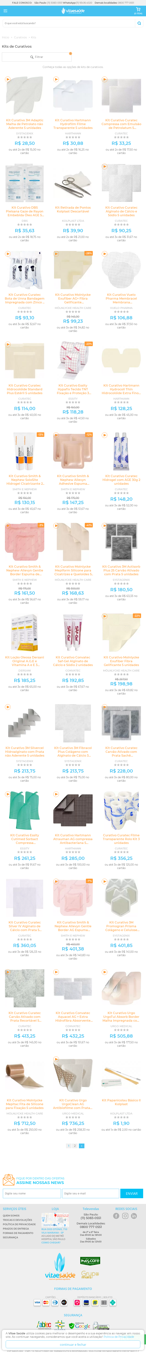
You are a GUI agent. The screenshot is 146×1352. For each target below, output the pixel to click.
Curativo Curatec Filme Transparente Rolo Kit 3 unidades (121, 839)
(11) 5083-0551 (54, 2)
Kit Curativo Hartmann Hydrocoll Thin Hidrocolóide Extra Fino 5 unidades (121, 391)
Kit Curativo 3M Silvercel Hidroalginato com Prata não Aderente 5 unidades (24, 751)
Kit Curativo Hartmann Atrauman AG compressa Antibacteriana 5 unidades (73, 840)
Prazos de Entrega (16, 1228)
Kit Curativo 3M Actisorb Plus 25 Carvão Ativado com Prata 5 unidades (121, 570)
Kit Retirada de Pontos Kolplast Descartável (73, 209)
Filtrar (51, 55)
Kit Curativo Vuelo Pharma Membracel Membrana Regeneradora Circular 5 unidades (121, 302)
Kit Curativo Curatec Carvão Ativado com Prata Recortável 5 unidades (25, 1018)
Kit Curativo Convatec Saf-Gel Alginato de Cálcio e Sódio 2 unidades (73, 661)
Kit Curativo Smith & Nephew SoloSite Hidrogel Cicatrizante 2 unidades (24, 481)
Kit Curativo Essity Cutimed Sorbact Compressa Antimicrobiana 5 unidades (24, 842)
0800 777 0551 (126, 2)
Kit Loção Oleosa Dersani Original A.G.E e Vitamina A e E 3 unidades (24, 663)
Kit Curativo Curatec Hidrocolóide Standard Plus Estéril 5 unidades (24, 389)
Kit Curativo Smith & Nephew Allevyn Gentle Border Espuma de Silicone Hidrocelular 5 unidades (24, 574)
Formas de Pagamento (18, 1233)
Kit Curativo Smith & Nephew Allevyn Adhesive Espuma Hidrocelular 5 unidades (73, 481)
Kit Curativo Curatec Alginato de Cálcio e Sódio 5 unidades (121, 211)
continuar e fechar (73, 1345)
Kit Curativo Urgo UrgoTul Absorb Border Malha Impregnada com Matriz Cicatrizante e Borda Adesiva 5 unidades (121, 1022)
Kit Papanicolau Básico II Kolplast (121, 1102)
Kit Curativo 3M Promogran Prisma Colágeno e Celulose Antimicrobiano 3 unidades (121, 930)
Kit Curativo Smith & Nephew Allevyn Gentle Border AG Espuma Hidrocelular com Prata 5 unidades (73, 930)
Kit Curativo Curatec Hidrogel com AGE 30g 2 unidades (121, 479)
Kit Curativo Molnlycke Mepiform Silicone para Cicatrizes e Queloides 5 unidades (73, 572)
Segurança (10, 1237)
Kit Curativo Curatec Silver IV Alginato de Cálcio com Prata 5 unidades (25, 928)
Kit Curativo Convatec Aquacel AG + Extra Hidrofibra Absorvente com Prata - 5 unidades (73, 1018)
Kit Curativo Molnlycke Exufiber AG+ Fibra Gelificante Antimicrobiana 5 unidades (73, 302)
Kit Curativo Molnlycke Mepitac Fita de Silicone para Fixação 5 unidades (25, 1104)
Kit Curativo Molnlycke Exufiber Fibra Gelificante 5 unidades (121, 661)
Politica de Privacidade (119, 1337)
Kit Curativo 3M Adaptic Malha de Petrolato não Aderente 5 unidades (24, 124)
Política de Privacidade (19, 1224)
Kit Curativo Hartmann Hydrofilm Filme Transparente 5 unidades (73, 124)
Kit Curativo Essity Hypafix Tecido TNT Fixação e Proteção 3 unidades (73, 391)
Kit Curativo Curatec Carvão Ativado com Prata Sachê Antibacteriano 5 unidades (121, 755)
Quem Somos (11, 1215)
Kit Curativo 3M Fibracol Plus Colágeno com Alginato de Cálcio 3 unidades (73, 753)
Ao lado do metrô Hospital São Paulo (55, 1235)
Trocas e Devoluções (17, 1220)
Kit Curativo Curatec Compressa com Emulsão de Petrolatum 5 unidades (121, 125)
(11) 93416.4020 (84, 2)
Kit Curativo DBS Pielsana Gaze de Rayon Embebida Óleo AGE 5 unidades (24, 213)
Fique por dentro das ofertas (40, 1181)
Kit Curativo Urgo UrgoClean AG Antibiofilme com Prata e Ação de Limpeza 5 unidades (73, 1108)
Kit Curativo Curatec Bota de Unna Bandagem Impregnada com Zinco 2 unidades (24, 300)
